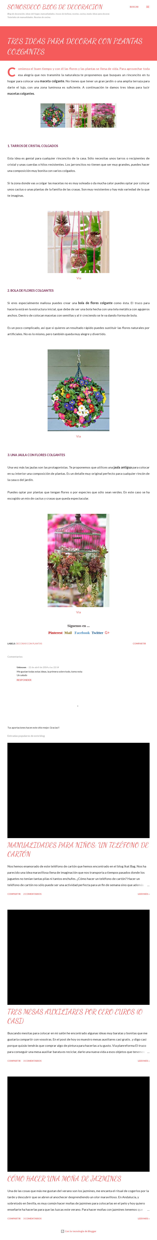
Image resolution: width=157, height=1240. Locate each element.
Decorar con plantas (29, 643)
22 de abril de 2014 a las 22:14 (44, 667)
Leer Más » (144, 894)
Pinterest (55, 633)
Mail (68, 633)
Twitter (97, 633)
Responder (24, 679)
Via (78, 278)
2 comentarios (32, 894)
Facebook (82, 633)
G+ (107, 632)
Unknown (21, 667)
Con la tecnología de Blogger (78, 1231)
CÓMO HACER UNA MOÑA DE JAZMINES (64, 1179)
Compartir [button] (139, 643)
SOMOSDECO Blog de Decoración (55, 7)
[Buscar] (134, 7)
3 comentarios (32, 1060)
